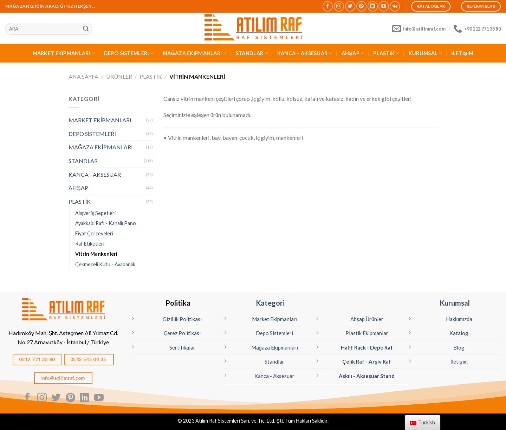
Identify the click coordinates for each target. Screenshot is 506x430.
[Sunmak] (86, 29)
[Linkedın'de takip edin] (373, 6)
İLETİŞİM (463, 53)
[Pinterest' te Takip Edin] (361, 6)
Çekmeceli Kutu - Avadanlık (105, 264)
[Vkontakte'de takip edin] (395, 6)
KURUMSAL (425, 53)
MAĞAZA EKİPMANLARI (195, 53)
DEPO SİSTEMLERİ (129, 53)
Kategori (270, 303)
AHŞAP (353, 53)
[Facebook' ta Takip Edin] (328, 6)
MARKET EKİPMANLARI (64, 53)
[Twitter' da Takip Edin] (350, 6)
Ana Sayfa (83, 76)
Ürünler (119, 76)
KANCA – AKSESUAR (304, 53)
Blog (459, 347)
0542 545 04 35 (89, 359)
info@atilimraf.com (63, 378)
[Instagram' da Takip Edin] (339, 6)
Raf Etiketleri (89, 244)
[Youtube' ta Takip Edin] (383, 6)
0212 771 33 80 (37, 359)
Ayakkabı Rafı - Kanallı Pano (105, 223)
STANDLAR (252, 53)
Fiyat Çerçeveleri (94, 233)
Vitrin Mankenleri (96, 254)
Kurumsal (455, 303)
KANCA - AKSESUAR (95, 174)
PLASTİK (386, 53)
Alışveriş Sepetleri (95, 213)
